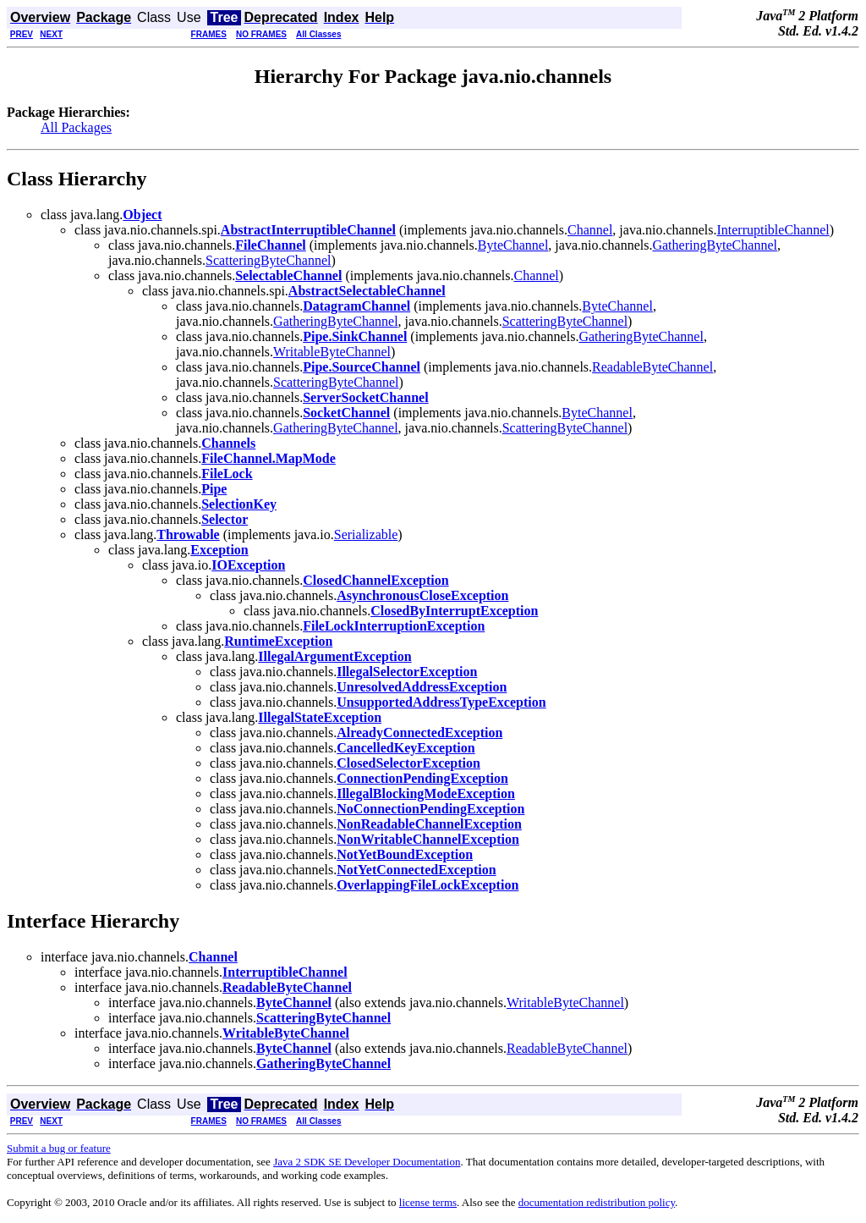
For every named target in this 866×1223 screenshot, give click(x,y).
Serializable (366, 534)
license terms (428, 1202)
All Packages (76, 127)
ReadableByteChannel (652, 367)
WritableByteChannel (332, 351)
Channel (589, 230)
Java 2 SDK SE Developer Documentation (366, 1161)
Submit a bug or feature (59, 1148)
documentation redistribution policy (596, 1202)
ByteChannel (513, 245)
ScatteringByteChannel (268, 260)
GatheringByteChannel (714, 245)
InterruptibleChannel (772, 230)
